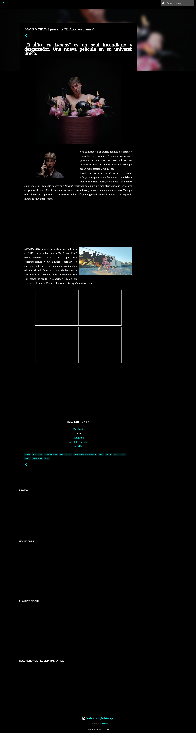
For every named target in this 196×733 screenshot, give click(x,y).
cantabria (37, 454)
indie (116, 454)
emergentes (65, 454)
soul (47, 458)
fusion (108, 454)
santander (37, 458)
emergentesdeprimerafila (85, 454)
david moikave (51, 454)
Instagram (78, 437)
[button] (26, 36)
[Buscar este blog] (180, 3)
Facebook (78, 429)
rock (27, 458)
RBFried (105, 724)
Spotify (78, 446)
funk (101, 454)
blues (27, 454)
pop (123, 454)
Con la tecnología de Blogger (98, 718)
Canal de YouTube (78, 442)
